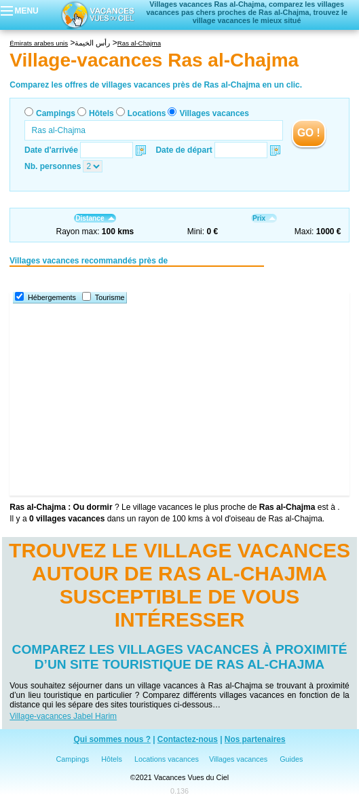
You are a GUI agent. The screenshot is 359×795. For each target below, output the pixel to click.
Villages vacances (214, 113)
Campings (55, 113)
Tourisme (110, 297)
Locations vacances (166, 759)
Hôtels (101, 113)
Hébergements (52, 297)
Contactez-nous (187, 739)
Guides (291, 759)
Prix (264, 218)
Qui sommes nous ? (112, 739)
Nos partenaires (255, 739)
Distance (94, 218)
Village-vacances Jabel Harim (63, 716)
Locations (147, 113)
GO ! (308, 132)
